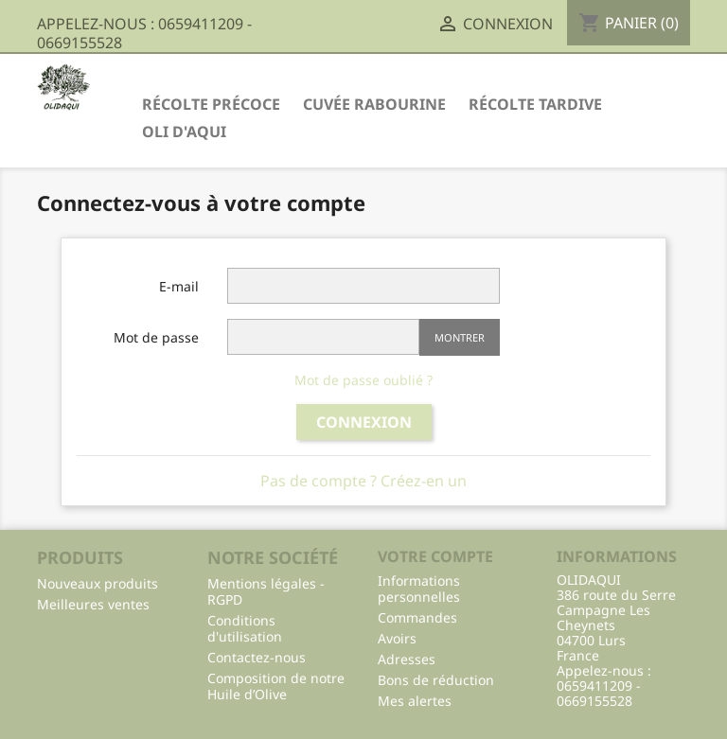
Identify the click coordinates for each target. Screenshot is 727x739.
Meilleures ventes (93, 604)
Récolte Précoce (211, 104)
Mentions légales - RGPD (266, 591)
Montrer (459, 337)
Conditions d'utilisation (244, 628)
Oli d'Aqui (184, 131)
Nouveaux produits (97, 583)
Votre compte (435, 556)
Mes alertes (415, 701)
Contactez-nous (256, 657)
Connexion (364, 422)
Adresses (406, 659)
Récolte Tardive (535, 104)
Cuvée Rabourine (374, 104)
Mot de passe (156, 337)
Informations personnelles (419, 589)
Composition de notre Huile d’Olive (276, 686)
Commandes (417, 617)
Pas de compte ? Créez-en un (363, 480)
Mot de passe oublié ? (363, 380)
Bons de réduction (436, 680)
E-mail (179, 286)
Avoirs (397, 638)
